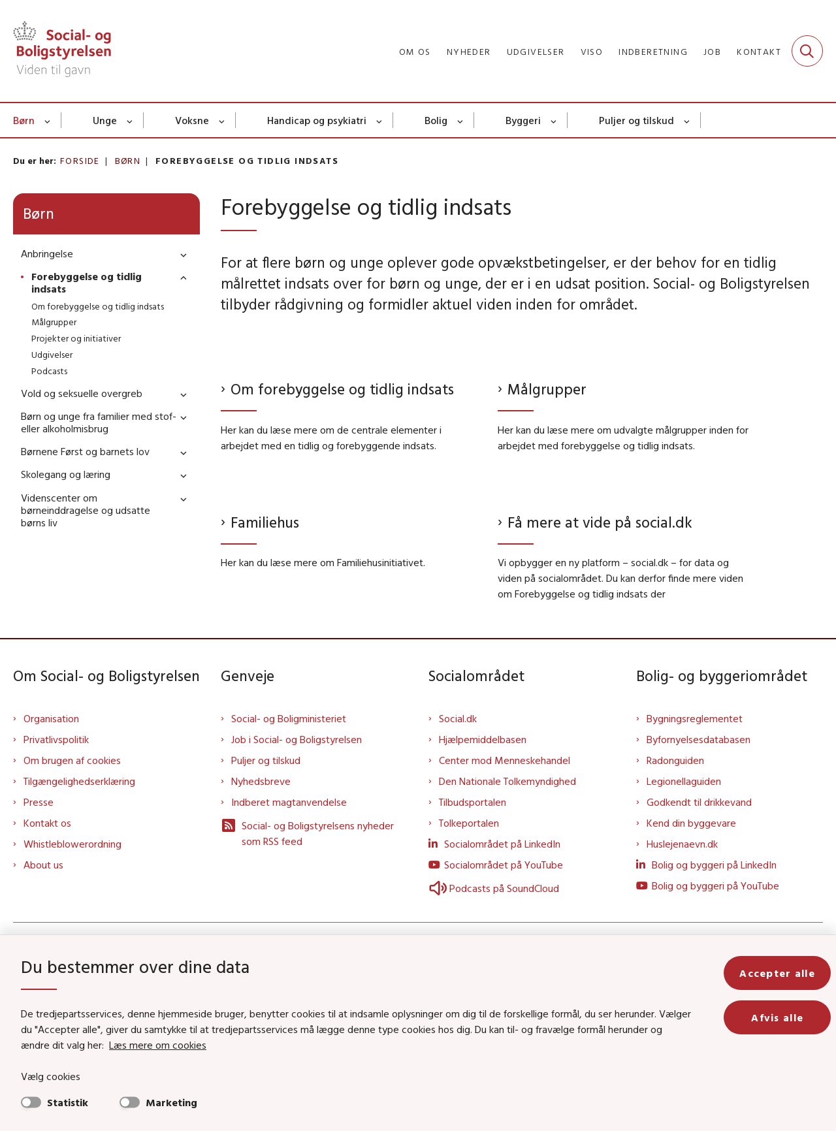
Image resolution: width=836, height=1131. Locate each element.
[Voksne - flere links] (222, 120)
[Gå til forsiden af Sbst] (62, 51)
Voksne (192, 120)
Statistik (67, 1102)
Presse (39, 930)
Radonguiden (675, 888)
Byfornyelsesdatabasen (698, 867)
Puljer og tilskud (636, 120)
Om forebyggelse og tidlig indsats (342, 388)
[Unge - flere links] (130, 120)
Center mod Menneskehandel (504, 888)
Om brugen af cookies (72, 888)
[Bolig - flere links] (460, 120)
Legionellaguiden (684, 909)
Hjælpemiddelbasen (482, 867)
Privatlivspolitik (56, 867)
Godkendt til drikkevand (699, 930)
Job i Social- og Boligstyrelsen (296, 867)
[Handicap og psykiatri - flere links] (379, 120)
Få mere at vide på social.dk (599, 650)
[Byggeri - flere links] (554, 120)
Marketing (171, 1102)
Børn (24, 120)
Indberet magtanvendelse (289, 930)
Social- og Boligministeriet (288, 846)
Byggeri (523, 120)
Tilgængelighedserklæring (79, 909)
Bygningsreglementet (695, 846)
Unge (105, 120)
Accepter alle (777, 973)
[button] (180, 254)
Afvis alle (777, 1017)
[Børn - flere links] (48, 120)
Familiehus (265, 522)
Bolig (436, 120)
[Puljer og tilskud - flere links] (687, 120)
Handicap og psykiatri (316, 120)
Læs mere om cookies (157, 1044)
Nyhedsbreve (261, 909)
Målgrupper (547, 388)
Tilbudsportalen (472, 930)
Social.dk (458, 846)
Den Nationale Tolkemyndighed (507, 909)
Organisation (51, 846)
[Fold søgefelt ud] (807, 51)
